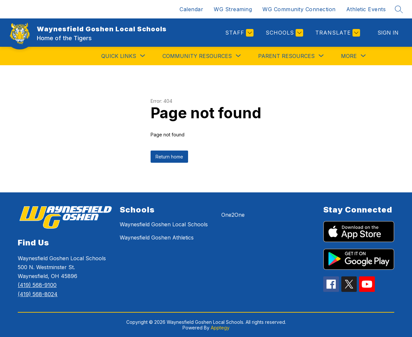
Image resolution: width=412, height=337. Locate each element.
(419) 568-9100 (37, 285)
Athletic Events (366, 9)
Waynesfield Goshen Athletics (157, 237)
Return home (169, 156)
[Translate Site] (337, 33)
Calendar (191, 9)
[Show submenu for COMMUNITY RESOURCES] (197, 56)
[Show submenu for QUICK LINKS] (118, 56)
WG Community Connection (299, 9)
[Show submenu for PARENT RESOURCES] (286, 56)
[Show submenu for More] (349, 56)
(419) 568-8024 (38, 294)
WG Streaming (233, 9)
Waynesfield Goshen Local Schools (164, 224)
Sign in (388, 32)
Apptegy (220, 327)
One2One (233, 214)
